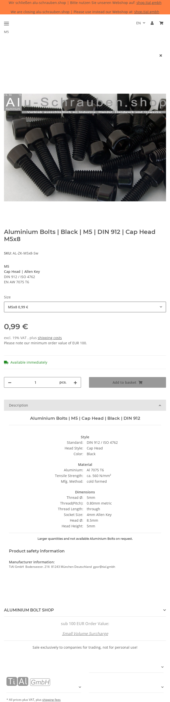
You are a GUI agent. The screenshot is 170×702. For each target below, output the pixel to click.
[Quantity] (35, 382)
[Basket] (161, 23)
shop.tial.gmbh (149, 2)
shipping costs (50, 337)
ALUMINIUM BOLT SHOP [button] (29, 610)
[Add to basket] (8, 47)
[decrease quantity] (9, 382)
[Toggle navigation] (6, 21)
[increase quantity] (75, 382)
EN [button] (138, 23)
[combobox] (85, 307)
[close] (161, 55)
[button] (152, 23)
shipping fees (51, 700)
